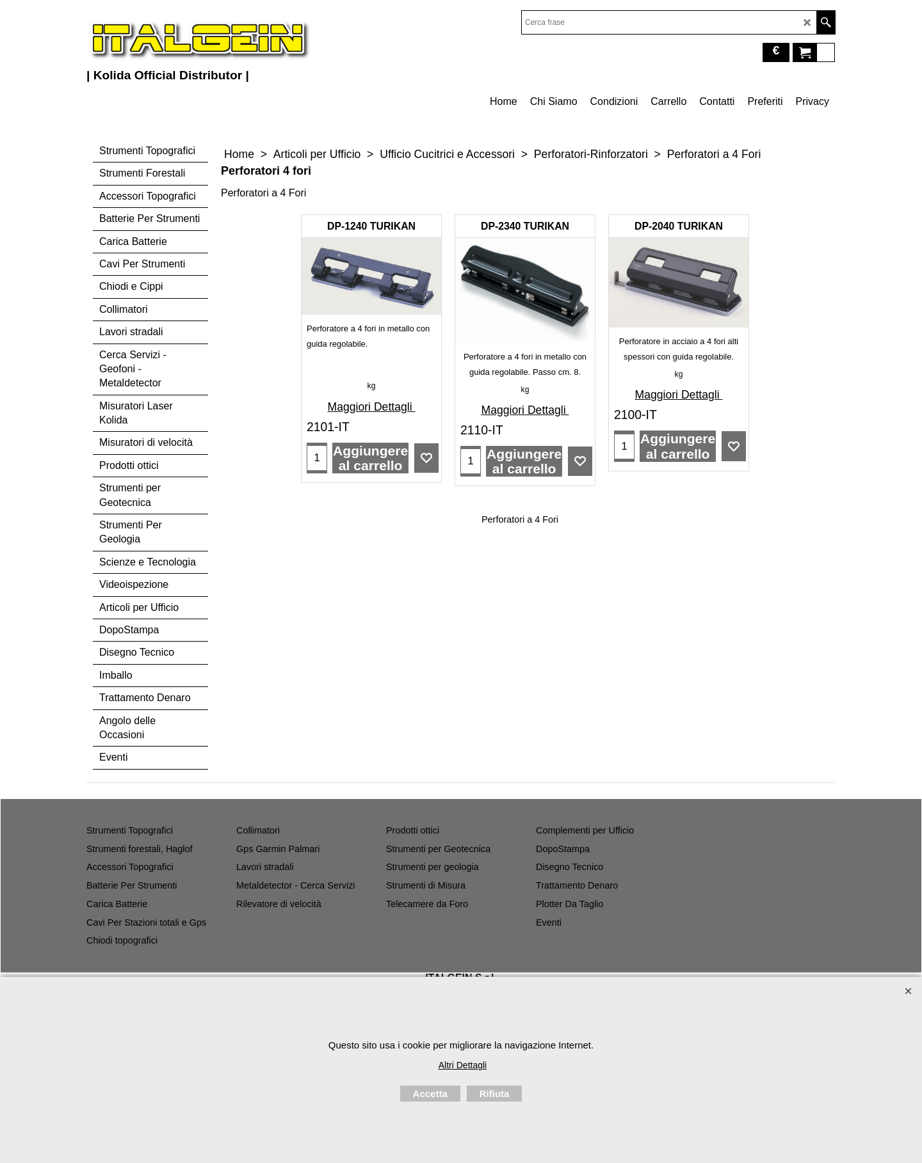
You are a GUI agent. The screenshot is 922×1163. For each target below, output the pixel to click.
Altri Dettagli (463, 1065)
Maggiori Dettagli (372, 406)
